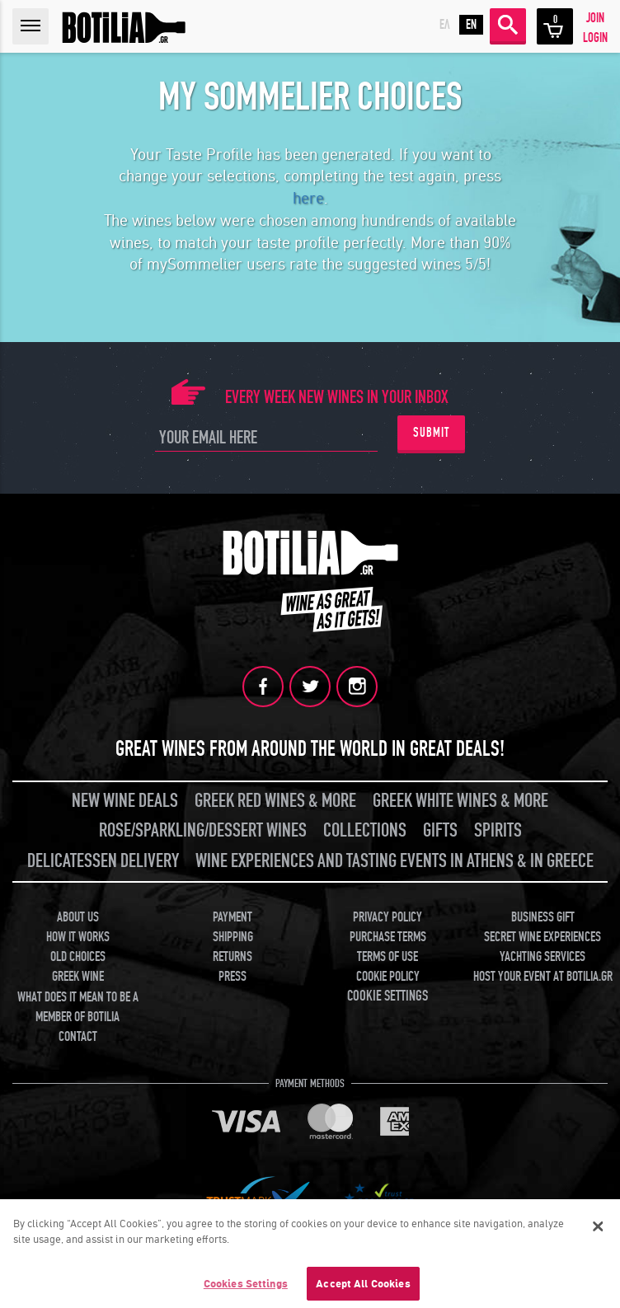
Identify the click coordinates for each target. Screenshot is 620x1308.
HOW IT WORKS (78, 937)
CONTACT (78, 1037)
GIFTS (440, 830)
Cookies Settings (246, 1288)
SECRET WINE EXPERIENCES (542, 937)
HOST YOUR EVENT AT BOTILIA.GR (543, 976)
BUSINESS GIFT (543, 917)
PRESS (232, 976)
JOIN (595, 18)
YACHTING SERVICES (542, 957)
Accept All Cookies (363, 1288)
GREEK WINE (78, 976)
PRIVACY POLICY (387, 917)
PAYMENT (232, 917)
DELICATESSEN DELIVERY (103, 861)
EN (471, 24)
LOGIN (595, 37)
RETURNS (232, 957)
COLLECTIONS (364, 830)
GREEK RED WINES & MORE (275, 801)
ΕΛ (444, 24)
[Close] (599, 1230)
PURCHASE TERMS (388, 937)
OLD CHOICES (78, 957)
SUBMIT (431, 432)
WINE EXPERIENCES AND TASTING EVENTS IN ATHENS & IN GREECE (394, 861)
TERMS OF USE (387, 957)
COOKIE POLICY (388, 976)
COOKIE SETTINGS (387, 996)
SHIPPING (233, 937)
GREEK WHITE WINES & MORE (460, 801)
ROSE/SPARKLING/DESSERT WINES (203, 830)
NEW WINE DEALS (125, 801)
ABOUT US (78, 917)
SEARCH (508, 24)
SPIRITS (498, 830)
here (308, 199)
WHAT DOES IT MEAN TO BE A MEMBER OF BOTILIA (78, 1007)
